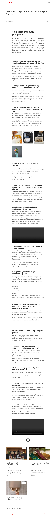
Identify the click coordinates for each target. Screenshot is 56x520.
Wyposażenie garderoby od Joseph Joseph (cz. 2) (14, 498)
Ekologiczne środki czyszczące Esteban (13, 463)
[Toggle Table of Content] (47, 21)
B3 (14, 17)
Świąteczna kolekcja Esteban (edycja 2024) (40, 463)
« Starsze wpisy (9, 514)
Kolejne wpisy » (46, 514)
